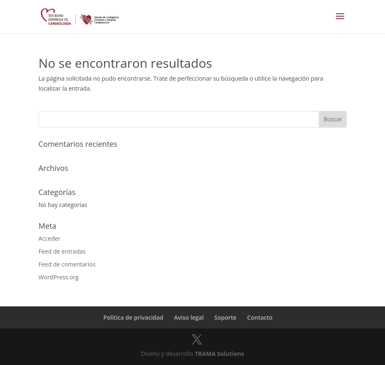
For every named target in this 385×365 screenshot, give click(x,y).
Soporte (225, 317)
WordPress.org (59, 277)
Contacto (260, 317)
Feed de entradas (62, 251)
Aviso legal (189, 317)
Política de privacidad (133, 317)
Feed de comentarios (67, 264)
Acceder (49, 238)
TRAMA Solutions (219, 354)
